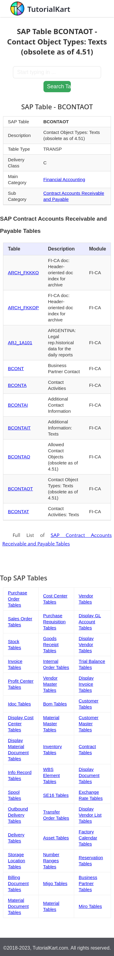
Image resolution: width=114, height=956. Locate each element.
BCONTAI (18, 405)
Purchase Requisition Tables (54, 621)
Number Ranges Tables (51, 860)
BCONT (16, 368)
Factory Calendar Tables (88, 837)
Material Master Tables (51, 723)
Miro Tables (90, 906)
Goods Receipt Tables (51, 644)
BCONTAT (18, 511)
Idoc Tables (19, 703)
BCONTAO (19, 456)
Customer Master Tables (88, 723)
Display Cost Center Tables (20, 723)
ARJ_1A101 (20, 342)
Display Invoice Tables (86, 684)
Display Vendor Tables (86, 644)
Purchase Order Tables (17, 599)
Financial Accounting (64, 179)
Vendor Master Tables (50, 684)
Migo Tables (55, 883)
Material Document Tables (18, 906)
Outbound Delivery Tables (18, 815)
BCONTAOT (20, 488)
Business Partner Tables (88, 883)
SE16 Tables (56, 795)
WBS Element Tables (51, 775)
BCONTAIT (19, 427)
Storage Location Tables (16, 860)
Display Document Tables (89, 775)
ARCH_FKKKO (23, 272)
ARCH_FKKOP (23, 307)
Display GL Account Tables (90, 621)
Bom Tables (55, 703)
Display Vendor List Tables (90, 815)
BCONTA (17, 385)
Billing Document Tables (18, 883)
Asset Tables (56, 837)
